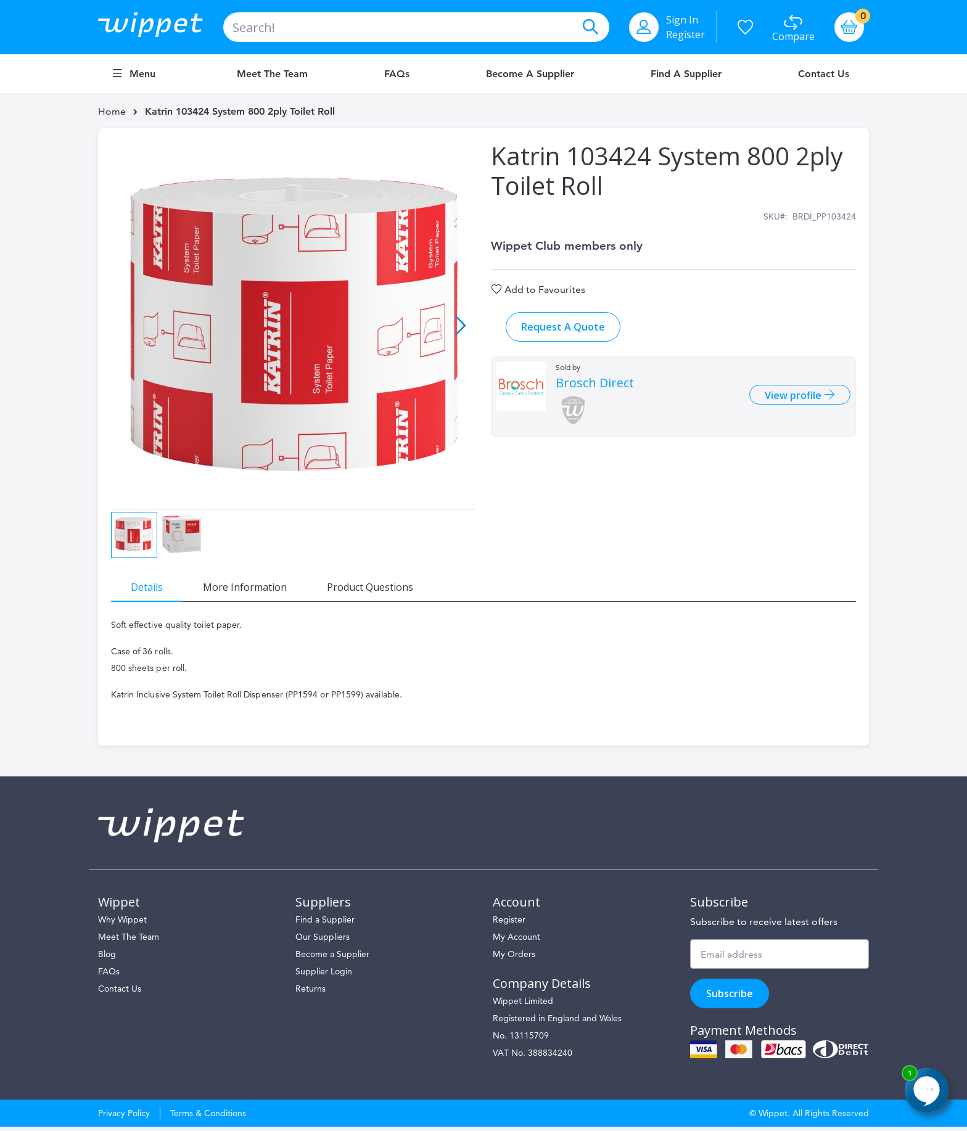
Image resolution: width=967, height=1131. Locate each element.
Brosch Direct (595, 390)
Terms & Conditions (208, 1117)
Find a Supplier (686, 74)
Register (685, 34)
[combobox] (416, 27)
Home (112, 111)
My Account (516, 941)
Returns (310, 992)
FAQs (396, 74)
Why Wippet (122, 923)
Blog (107, 958)
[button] (460, 327)
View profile (787, 402)
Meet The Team (128, 941)
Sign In (682, 20)
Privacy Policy (124, 1117)
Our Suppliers (322, 941)
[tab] (153, 583)
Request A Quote (563, 334)
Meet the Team (272, 74)
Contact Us (823, 74)
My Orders (514, 958)
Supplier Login (323, 975)
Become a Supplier (530, 74)
